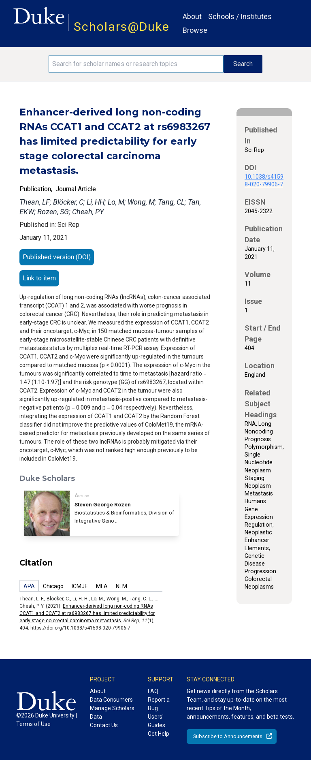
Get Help (158, 733)
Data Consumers (111, 699)
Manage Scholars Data (112, 712)
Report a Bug (159, 703)
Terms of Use (33, 724)
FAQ (153, 691)
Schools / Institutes (240, 16)
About (192, 16)
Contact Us (104, 725)
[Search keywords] (136, 64)
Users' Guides (156, 720)
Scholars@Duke (122, 26)
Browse (195, 30)
